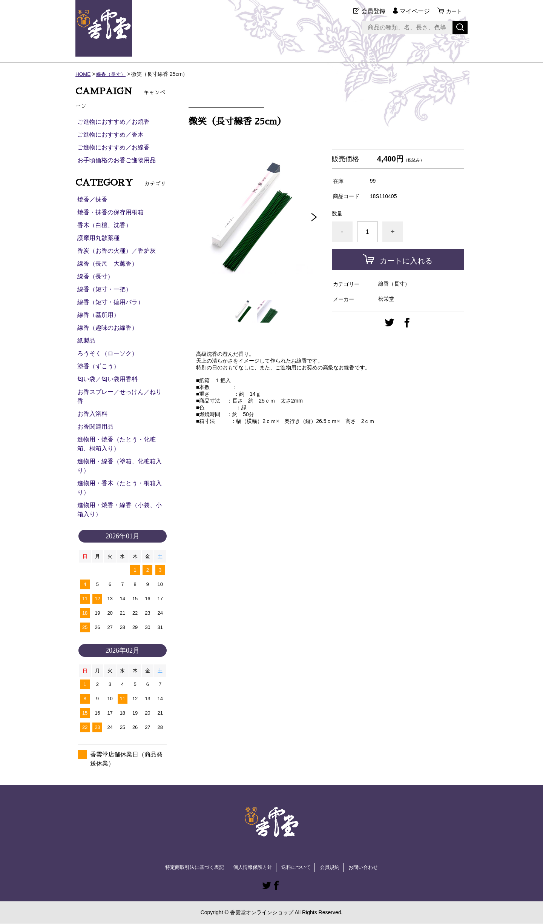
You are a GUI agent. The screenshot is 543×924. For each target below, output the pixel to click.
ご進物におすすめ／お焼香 (113, 121)
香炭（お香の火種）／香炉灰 (116, 251)
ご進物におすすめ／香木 (110, 134)
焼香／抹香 (92, 199)
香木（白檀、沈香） (104, 225)
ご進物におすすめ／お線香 (113, 147)
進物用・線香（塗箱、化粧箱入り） (119, 466)
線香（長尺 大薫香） (107, 263)
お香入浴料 (92, 413)
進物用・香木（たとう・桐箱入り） (119, 487)
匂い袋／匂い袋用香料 (107, 379)
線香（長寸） (113, 74)
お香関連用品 (95, 426)
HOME (83, 74)
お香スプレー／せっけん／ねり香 (119, 396)
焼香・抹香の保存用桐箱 (110, 212)
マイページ (412, 11)
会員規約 (333, 867)
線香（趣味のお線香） (107, 327)
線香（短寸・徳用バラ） (110, 302)
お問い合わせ (369, 867)
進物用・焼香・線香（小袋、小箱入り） (119, 509)
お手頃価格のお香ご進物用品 (116, 160)
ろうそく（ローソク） (107, 353)
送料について (298, 867)
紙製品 (86, 340)
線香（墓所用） (98, 315)
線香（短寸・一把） (104, 289)
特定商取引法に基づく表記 (190, 867)
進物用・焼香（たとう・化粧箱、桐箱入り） (116, 444)
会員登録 (371, 11)
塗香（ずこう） (98, 366)
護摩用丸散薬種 (98, 238)
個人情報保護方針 (252, 867)
